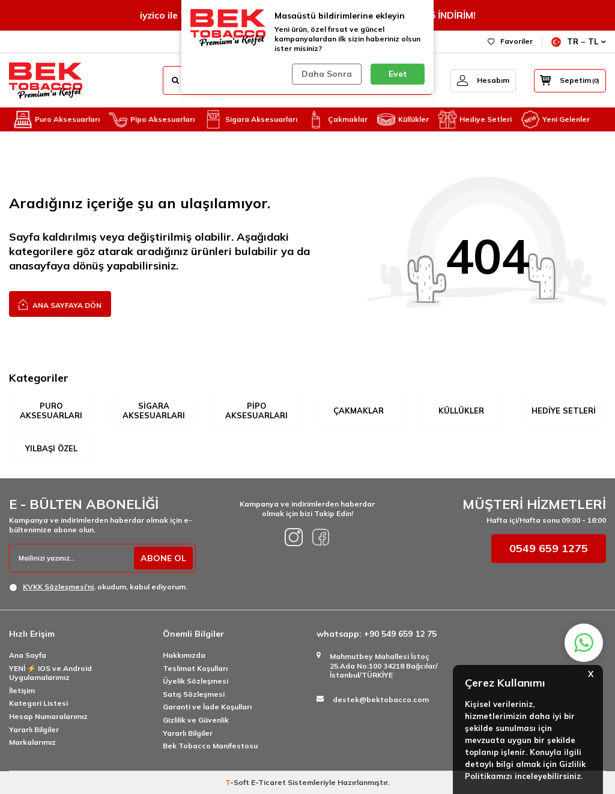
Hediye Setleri (475, 119)
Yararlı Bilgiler (34, 729)
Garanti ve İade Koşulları (207, 706)
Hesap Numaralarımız (48, 716)
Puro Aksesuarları (57, 119)
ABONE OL (163, 558)
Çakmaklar (337, 119)
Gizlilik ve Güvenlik (196, 719)
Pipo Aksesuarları (152, 119)
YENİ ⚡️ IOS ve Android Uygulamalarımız (50, 673)
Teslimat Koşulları (195, 668)
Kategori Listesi (38, 703)
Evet (398, 73)
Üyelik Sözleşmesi (195, 680)
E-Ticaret (268, 782)
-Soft (238, 782)
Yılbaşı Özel (51, 448)
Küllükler (403, 119)
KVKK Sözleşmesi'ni (58, 586)
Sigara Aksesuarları (250, 119)
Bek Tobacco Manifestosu (210, 745)
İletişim (22, 690)
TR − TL (578, 42)
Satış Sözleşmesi (194, 694)
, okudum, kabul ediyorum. (98, 587)
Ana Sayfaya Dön (60, 304)
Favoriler (510, 41)
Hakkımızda (184, 655)
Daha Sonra (326, 73)
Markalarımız (32, 742)
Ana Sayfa (27, 655)
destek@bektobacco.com (381, 699)
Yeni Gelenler (555, 119)
